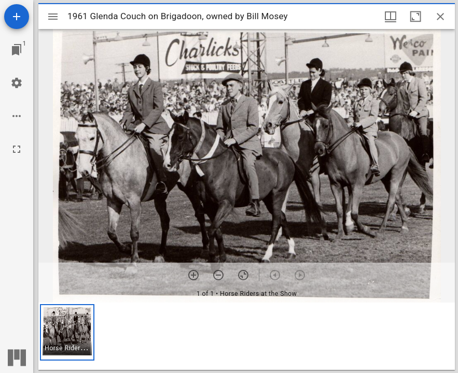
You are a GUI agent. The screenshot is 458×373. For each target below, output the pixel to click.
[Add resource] (16, 16)
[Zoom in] (193, 275)
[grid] (246, 336)
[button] (67, 332)
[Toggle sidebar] (52, 16)
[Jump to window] (16, 49)
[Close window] (440, 16)
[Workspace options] (16, 116)
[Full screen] (16, 149)
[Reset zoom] (243, 275)
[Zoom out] (218, 275)
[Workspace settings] (16, 82)
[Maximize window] (415, 16)
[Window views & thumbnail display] (390, 16)
